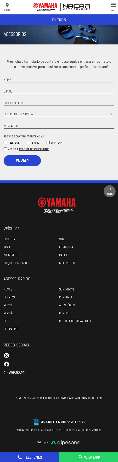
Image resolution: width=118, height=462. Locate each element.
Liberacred (11, 328)
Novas (8, 289)
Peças (8, 305)
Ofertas (9, 297)
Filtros (59, 20)
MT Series (10, 255)
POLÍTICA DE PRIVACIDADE (75, 321)
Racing (63, 255)
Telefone (14, 142)
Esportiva (66, 247)
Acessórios (67, 305)
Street (64, 239)
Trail (7, 247)
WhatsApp (57, 142)
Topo (109, 191)
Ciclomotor (67, 262)
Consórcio (66, 297)
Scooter (9, 239)
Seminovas (66, 289)
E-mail (35, 142)
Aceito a (28, 149)
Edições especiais (16, 262)
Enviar (22, 160)
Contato (64, 313)
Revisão (9, 313)
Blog (7, 321)
